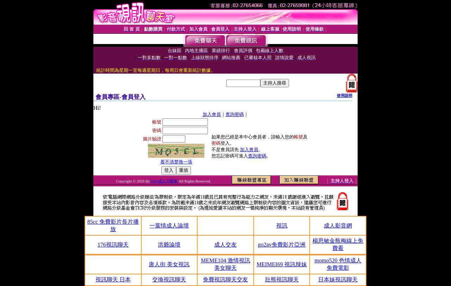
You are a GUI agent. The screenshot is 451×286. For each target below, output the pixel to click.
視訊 (282, 226)
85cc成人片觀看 (165, 181)
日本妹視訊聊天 (338, 279)
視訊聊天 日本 (113, 279)
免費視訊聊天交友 (225, 279)
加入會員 (212, 114)
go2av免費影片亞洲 (281, 245)
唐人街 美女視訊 (169, 264)
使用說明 (344, 95)
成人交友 (225, 245)
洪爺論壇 (169, 245)
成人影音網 (338, 226)
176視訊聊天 (113, 245)
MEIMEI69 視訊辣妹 (282, 264)
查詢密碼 (235, 114)
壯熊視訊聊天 (282, 279)
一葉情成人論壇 (169, 226)
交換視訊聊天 (169, 279)
